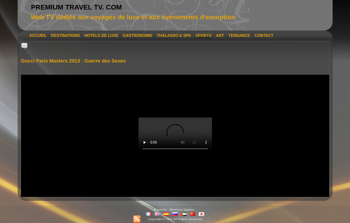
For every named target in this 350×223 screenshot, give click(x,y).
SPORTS (203, 35)
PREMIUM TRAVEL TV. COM (76, 7)
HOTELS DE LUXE (101, 35)
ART (220, 35)
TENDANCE (239, 35)
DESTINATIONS (65, 35)
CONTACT (264, 35)
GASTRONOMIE (137, 35)
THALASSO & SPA (174, 35)
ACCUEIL (38, 35)
